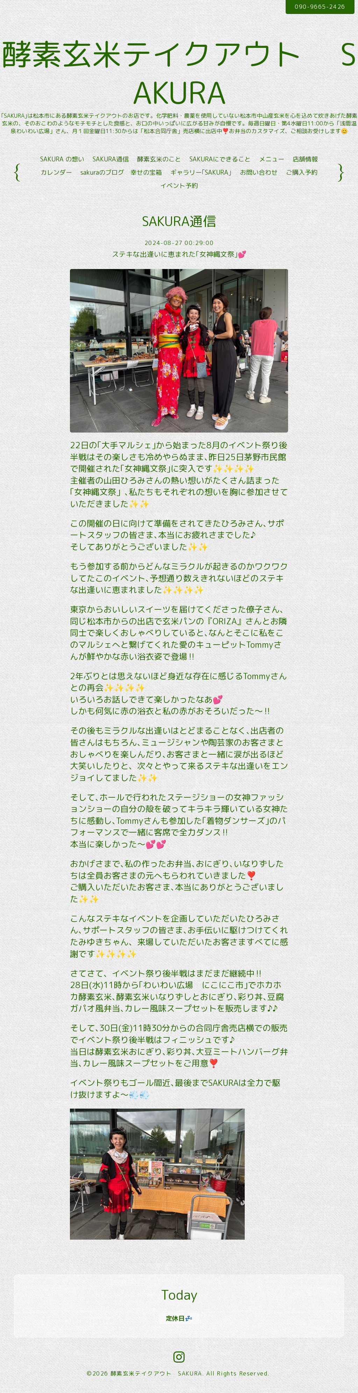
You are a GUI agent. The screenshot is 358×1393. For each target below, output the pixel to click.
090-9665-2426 (320, 6)
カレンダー (56, 174)
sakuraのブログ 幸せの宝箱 (121, 174)
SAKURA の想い (62, 160)
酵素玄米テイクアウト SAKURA (156, 1375)
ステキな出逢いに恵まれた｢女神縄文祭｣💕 (179, 256)
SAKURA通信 (111, 160)
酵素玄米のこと (159, 160)
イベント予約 (179, 187)
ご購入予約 (301, 174)
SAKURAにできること (220, 160)
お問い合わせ (259, 174)
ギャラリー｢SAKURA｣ (200, 174)
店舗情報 (305, 160)
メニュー (271, 160)
